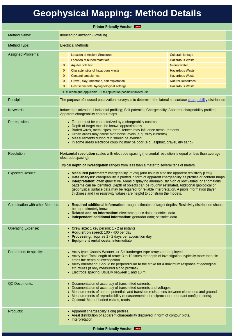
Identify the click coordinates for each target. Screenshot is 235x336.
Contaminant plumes (85, 75)
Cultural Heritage (181, 54)
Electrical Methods (74, 45)
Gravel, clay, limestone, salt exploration (98, 81)
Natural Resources (182, 81)
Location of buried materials (90, 60)
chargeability (197, 100)
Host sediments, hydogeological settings (98, 86)
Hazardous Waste (182, 60)
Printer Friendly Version (117, 27)
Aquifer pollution (82, 65)
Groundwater (179, 65)
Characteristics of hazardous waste (95, 70)
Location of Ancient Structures (91, 54)
